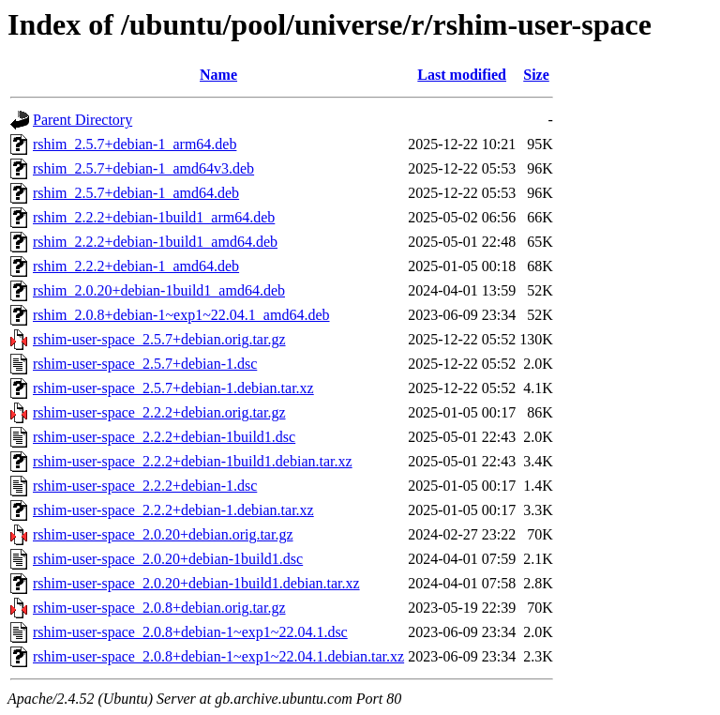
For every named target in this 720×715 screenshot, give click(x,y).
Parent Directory (82, 120)
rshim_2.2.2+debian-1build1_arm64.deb (154, 217)
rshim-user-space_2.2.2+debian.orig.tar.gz (159, 412)
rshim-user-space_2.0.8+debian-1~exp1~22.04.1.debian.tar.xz (218, 656)
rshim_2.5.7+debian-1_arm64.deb (134, 144)
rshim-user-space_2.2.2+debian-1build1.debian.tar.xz (192, 461)
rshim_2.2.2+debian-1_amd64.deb (136, 266)
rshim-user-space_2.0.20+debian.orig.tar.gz (163, 534)
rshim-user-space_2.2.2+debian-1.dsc (145, 486)
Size (536, 75)
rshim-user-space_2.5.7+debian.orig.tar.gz (159, 339)
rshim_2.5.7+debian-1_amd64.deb (136, 193)
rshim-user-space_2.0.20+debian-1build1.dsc (168, 559)
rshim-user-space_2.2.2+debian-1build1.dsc (164, 437)
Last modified (461, 75)
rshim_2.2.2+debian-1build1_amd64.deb (155, 242)
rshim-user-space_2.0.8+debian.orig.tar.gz (159, 608)
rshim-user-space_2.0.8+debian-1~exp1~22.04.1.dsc (190, 632)
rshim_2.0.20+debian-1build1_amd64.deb (159, 290)
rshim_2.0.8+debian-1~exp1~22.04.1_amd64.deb (181, 315)
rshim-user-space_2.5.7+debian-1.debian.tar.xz (173, 388)
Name (218, 75)
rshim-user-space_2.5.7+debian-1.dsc (145, 364)
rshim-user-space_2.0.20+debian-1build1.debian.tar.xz (196, 583)
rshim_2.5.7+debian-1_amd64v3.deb (143, 168)
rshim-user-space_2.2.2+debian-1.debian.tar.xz (173, 510)
